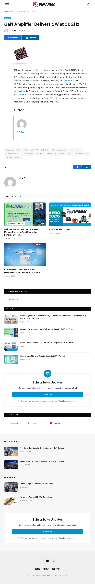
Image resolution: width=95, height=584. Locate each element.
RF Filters (40, 154)
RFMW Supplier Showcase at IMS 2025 (36, 484)
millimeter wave (76, 150)
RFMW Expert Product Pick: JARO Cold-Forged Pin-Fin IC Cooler (46, 343)
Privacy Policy (63, 401)
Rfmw (46, 569)
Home (6, 11)
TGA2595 (31, 73)
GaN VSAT (45, 150)
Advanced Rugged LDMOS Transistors (36, 497)
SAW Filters (60, 154)
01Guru (64, 575)
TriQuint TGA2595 (12, 158)
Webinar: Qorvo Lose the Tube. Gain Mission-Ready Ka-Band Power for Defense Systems (21, 232)
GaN (26, 150)
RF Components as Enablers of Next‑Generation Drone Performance (22, 271)
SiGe (70, 154)
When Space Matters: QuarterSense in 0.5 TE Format (42, 356)
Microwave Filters (59, 150)
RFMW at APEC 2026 (59, 229)
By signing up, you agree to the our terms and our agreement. (47, 401)
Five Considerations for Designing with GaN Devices (42, 448)
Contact (56, 569)
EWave (7, 18)
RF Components (27, 154)
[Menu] (7, 4)
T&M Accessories (82, 154)
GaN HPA (34, 150)
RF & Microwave (11, 154)
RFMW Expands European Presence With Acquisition (42, 461)
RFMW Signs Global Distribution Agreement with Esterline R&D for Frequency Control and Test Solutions (53, 317)
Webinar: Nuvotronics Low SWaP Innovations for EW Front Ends (46, 329)
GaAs (19, 150)
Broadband (9, 150)
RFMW (14, 31)
